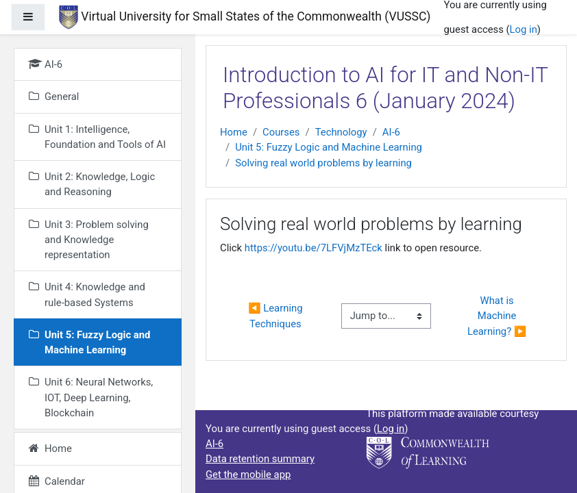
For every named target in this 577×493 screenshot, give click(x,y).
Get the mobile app (248, 474)
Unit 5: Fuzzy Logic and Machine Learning (328, 147)
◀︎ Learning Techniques (276, 315)
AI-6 (391, 132)
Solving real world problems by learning (323, 163)
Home (233, 132)
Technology (341, 132)
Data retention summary (260, 459)
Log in (523, 29)
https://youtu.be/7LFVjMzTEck (313, 248)
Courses (280, 132)
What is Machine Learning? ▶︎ (496, 316)
